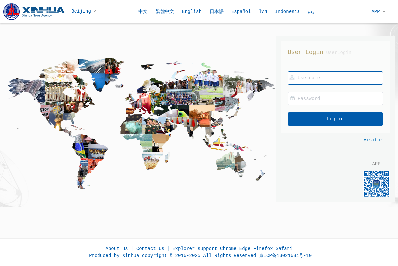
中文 (143, 11)
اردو (312, 11)
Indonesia (287, 11)
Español (241, 11)
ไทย (263, 11)
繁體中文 (165, 11)
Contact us (150, 248)
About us (117, 248)
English (192, 11)
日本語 (217, 11)
